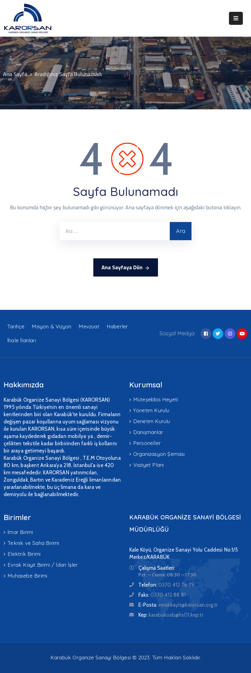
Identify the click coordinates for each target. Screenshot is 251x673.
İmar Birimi (20, 532)
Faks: (162, 595)
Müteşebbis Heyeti (155, 399)
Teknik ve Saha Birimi (33, 543)
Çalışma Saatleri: (156, 568)
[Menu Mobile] (236, 18)
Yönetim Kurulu (151, 410)
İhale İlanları (21, 340)
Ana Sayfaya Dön (125, 267)
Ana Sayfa (15, 74)
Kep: (170, 615)
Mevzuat (89, 326)
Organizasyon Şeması (159, 454)
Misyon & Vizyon (51, 326)
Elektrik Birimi (24, 554)
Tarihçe (15, 326)
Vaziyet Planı (148, 465)
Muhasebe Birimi (27, 575)
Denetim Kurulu (151, 421)
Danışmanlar (148, 432)
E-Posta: (178, 605)
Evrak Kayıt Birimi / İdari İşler (43, 565)
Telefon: (166, 585)
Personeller (147, 443)
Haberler (117, 326)
